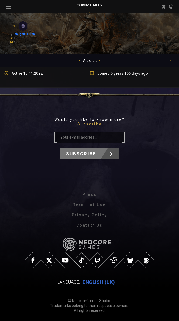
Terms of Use (89, 205)
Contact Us (89, 225)
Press (89, 194)
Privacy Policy (89, 215)
